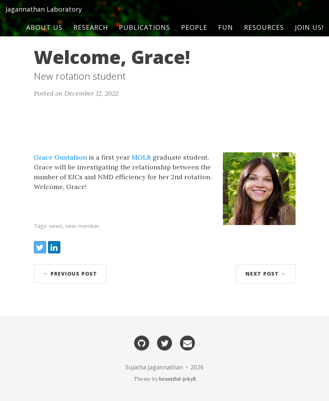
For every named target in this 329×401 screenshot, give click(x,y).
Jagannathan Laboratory (43, 16)
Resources (264, 34)
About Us (44, 34)
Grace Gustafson (60, 157)
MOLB (141, 157)
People (194, 34)
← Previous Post (70, 273)
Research (90, 34)
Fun (225, 34)
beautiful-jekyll (177, 379)
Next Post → (265, 273)
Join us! (309, 34)
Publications (144, 34)
